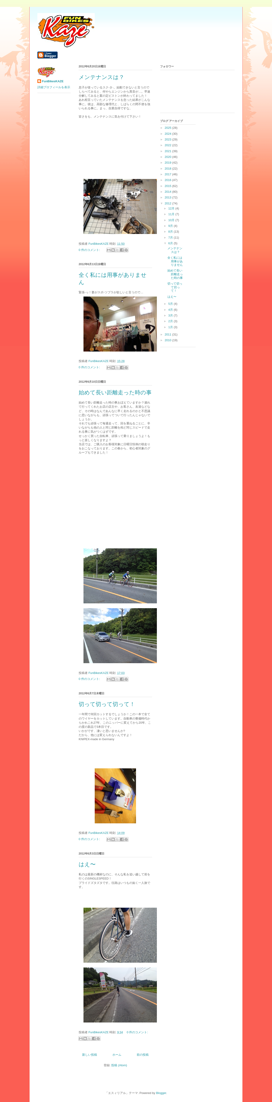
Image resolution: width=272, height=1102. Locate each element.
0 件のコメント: (90, 250)
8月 (171, 231)
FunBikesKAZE (53, 81)
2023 (168, 139)
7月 (171, 237)
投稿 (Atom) (119, 1065)
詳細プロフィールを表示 (53, 87)
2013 (168, 197)
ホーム (116, 1054)
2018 (168, 168)
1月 (171, 327)
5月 (171, 303)
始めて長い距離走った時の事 (115, 393)
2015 (168, 186)
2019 (168, 162)
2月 (171, 321)
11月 (171, 214)
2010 (168, 340)
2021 (168, 151)
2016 (168, 180)
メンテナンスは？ (101, 77)
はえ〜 (87, 864)
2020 (168, 157)
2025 (168, 127)
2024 (168, 133)
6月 (171, 243)
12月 (171, 208)
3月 (171, 315)
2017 (168, 174)
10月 (171, 220)
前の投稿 (143, 1054)
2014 (168, 191)
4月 (171, 309)
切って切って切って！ (107, 704)
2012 (168, 203)
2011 (168, 334)
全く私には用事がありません (175, 261)
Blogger (161, 1093)
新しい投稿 (89, 1054)
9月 (171, 226)
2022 (168, 145)
